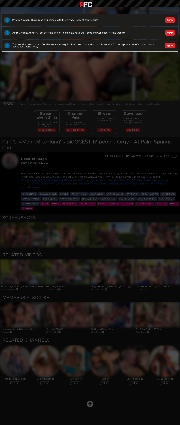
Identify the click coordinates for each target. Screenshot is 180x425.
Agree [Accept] (170, 20)
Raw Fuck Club (85, 4)
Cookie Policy (31, 47)
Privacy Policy (74, 20)
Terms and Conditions (97, 33)
